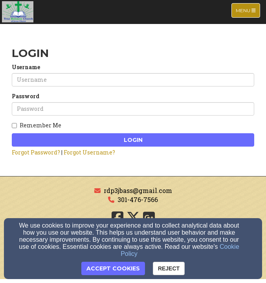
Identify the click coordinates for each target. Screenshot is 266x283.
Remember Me (36, 125)
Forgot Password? (36, 152)
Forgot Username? (89, 152)
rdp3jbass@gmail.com (138, 190)
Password (25, 96)
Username (26, 67)
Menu (247, 10)
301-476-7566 (137, 199)
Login (133, 139)
